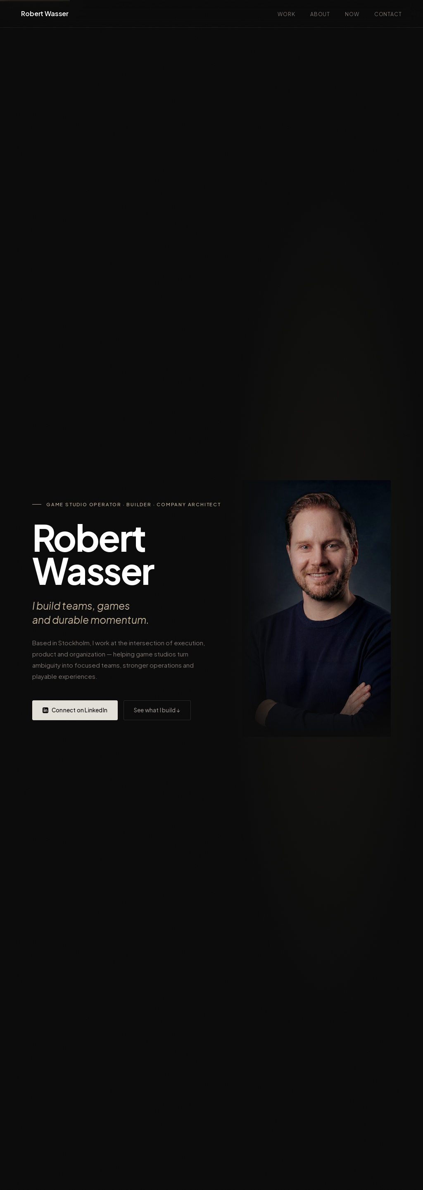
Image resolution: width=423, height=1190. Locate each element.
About (320, 14)
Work (286, 14)
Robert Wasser (45, 13)
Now (352, 14)
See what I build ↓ (157, 710)
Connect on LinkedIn (75, 710)
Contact (388, 14)
